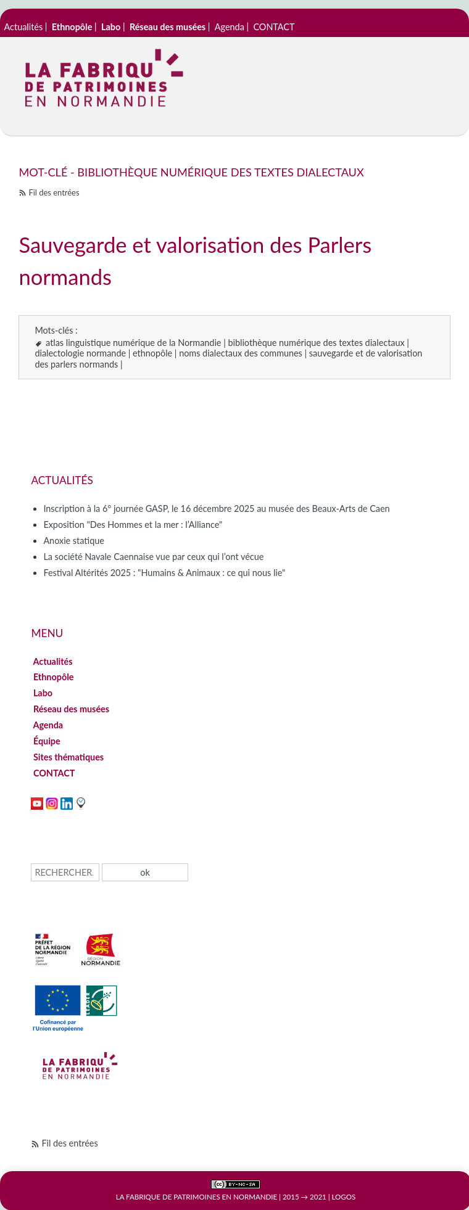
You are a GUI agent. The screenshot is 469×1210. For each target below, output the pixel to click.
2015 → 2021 (304, 1197)
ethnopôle (152, 353)
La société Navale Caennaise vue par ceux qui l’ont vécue (153, 556)
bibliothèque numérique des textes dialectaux (316, 342)
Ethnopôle (53, 677)
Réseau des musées (71, 709)
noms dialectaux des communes (240, 353)
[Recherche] (65, 872)
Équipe (46, 741)
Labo (42, 693)
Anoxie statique (73, 540)
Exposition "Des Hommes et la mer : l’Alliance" (132, 524)
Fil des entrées (53, 192)
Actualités (23, 27)
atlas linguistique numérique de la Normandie (133, 342)
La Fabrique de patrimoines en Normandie (196, 1197)
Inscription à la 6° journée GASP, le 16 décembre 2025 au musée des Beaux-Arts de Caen (216, 508)
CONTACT (273, 27)
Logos (344, 1197)
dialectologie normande (80, 353)
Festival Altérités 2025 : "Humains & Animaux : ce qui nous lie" (164, 572)
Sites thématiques (68, 757)
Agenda (229, 27)
